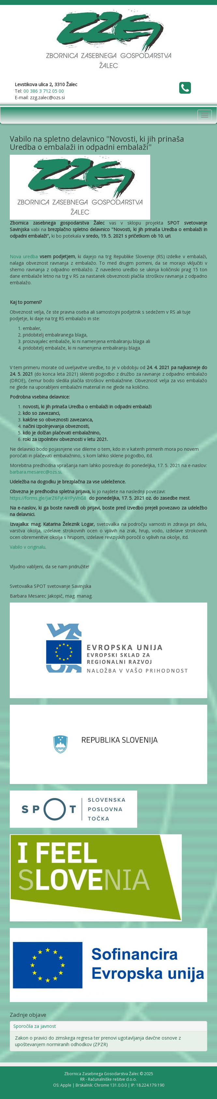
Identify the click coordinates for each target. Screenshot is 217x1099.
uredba (30, 256)
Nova (16, 256)
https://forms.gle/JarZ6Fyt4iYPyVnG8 (48, 498)
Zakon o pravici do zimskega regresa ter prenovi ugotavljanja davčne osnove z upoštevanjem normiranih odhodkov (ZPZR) (98, 1041)
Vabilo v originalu (27, 547)
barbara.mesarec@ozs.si (35, 472)
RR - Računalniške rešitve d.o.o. (108, 1079)
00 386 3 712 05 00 (43, 91)
